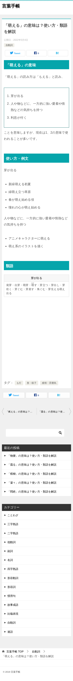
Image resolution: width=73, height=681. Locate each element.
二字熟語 (12, 533)
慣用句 (11, 595)
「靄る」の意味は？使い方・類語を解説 (55, 411)
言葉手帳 (11, 5)
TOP (15, 651)
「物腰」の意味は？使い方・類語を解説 (31, 455)
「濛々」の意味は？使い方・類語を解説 (31, 482)
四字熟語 (12, 568)
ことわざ (12, 515)
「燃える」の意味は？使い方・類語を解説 (21, 411)
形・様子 (32, 383)
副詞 (10, 551)
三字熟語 (12, 524)
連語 (10, 631)
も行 (19, 383)
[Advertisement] (36, 338)
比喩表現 (12, 613)
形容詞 (11, 587)
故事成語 (12, 604)
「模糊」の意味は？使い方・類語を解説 (31, 473)
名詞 (10, 560)
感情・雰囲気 (49, 383)
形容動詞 (12, 578)
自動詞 (9, 45)
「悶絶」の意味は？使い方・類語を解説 (31, 491)
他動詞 (11, 542)
